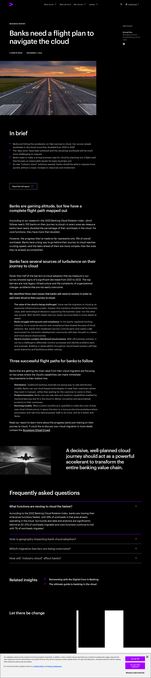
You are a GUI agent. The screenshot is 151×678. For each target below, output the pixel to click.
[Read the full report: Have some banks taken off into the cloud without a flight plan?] (23, 186)
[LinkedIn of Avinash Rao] (124, 44)
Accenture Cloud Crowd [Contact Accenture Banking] (36, 430)
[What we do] (50, 4)
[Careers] (93, 4)
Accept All (135, 659)
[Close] (147, 656)
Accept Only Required (135, 665)
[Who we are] (80, 4)
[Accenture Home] (16, 4)
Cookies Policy (38, 666)
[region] (75, 665)
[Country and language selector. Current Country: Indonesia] (132, 4)
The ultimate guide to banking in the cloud (73, 584)
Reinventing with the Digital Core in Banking (74, 579)
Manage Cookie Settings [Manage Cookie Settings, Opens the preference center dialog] (135, 672)
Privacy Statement (55, 666)
